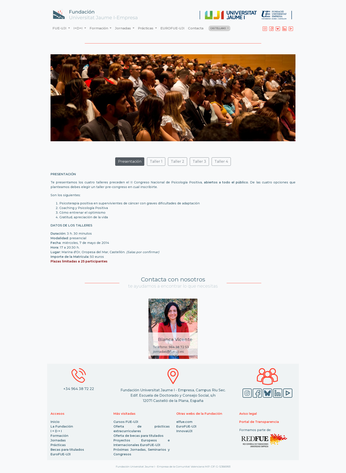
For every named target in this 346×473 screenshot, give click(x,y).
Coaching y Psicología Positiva (83, 208)
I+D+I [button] (78, 28)
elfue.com (184, 422)
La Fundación (62, 426)
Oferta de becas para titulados (138, 436)
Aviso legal (248, 414)
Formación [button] (99, 28)
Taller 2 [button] (177, 161)
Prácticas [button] (146, 28)
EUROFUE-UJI (172, 28)
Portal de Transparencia (259, 422)
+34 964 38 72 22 (78, 389)
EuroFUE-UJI (61, 454)
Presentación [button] (129, 161)
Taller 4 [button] (221, 161)
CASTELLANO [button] (218, 28)
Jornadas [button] (123, 28)
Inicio (55, 422)
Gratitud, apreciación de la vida (83, 217)
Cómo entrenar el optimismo (82, 213)
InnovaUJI (184, 431)
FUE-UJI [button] (60, 28)
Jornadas (58, 440)
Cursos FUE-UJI (125, 422)
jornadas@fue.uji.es (168, 352)
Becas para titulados (67, 450)
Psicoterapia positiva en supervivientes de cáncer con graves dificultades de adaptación (129, 203)
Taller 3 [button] (199, 161)
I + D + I (56, 431)
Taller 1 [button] (156, 161)
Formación (59, 436)
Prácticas (58, 445)
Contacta (195, 28)
